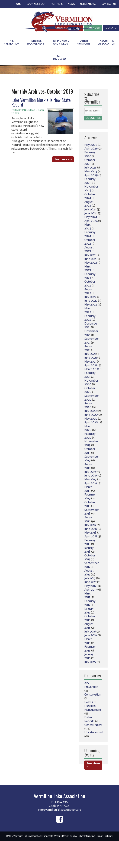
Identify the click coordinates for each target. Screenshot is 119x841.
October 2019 (89, 451)
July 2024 (90, 209)
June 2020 (91, 415)
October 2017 (89, 557)
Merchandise (88, 4)
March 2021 (91, 369)
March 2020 (88, 428)
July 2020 (90, 411)
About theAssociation (106, 42)
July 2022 (90, 297)
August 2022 (89, 291)
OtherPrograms (84, 42)
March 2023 (88, 268)
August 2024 (89, 203)
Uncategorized (93, 732)
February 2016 (89, 648)
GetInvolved (59, 57)
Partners (57, 4)
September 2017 (91, 565)
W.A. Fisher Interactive (84, 836)
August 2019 (89, 466)
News (71, 4)
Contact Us (108, 4)
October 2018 (89, 504)
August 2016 (89, 626)
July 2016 (90, 631)
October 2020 (89, 390)
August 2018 (89, 519)
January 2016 (89, 656)
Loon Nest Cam (36, 4)
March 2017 (88, 595)
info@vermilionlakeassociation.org (59, 809)
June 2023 (90, 259)
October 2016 (89, 618)
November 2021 (91, 333)
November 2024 (91, 188)
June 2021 (90, 357)
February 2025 (89, 181)
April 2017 (90, 589)
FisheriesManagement (35, 42)
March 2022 (88, 310)
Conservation (92, 694)
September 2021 (91, 340)
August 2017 (89, 572)
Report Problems (105, 836)
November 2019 (91, 443)
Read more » (63, 159)
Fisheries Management (92, 707)
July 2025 (90, 167)
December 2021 (91, 325)
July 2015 (90, 662)
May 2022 (90, 304)
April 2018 (90, 536)
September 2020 (91, 397)
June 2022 (90, 300)
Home (18, 4)
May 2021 (90, 361)
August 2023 (89, 249)
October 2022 (89, 283)
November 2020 (91, 382)
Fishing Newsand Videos (60, 42)
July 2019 (90, 472)
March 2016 (88, 641)
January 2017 (89, 610)
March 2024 (88, 226)
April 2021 (90, 365)
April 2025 (91, 175)
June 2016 (90, 635)
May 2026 (90, 145)
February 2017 (89, 603)
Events (88, 702)
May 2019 (90, 479)
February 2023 (89, 276)
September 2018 (91, 511)
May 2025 (90, 171)
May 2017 (90, 586)
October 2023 (89, 242)
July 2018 (90, 525)
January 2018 (89, 550)
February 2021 (89, 374)
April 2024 (91, 221)
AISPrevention (11, 42)
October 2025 (89, 162)
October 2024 (89, 196)
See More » (93, 765)
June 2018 (90, 529)
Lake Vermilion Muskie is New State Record (41, 102)
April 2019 (90, 483)
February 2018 (89, 542)
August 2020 (89, 405)
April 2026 (91, 148)
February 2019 (89, 496)
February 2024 (89, 234)
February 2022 (89, 318)
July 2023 (90, 255)
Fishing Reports (89, 719)
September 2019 (91, 458)
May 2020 (90, 418)
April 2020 (91, 422)
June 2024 (90, 213)
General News (93, 725)
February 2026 (89, 154)
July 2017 (89, 578)
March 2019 (88, 489)
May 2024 (90, 217)
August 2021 (89, 348)
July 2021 (90, 354)
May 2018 (90, 532)
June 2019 (90, 475)
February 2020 (89, 435)
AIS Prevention (91, 685)
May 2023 (90, 262)
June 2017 (90, 582)
